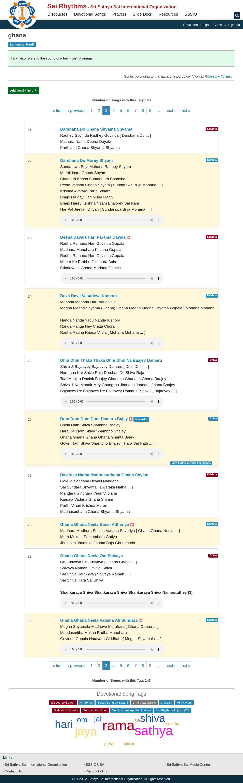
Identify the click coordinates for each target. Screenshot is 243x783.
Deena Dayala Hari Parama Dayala (95, 237)
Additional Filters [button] (21, 90)
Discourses (57, 14)
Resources (168, 14)
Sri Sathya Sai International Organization (36, 765)
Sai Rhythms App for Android (131, 710)
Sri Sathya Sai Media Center (188, 765)
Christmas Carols (144, 702)
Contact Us (13, 771)
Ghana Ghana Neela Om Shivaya (91, 555)
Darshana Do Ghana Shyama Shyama (96, 129)
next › (171, 110)
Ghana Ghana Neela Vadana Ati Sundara (101, 620)
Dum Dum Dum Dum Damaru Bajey (104, 419)
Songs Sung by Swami (112, 702)
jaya (86, 731)
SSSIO (191, 14)
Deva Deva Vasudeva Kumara (88, 295)
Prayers (119, 14)
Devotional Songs (90, 14)
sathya (154, 730)
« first (57, 110)
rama (118, 725)
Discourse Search (63, 702)
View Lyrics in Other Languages (191, 463)
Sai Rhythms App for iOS (172, 710)
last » (185, 110)
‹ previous (76, 110)
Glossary (219, 25)
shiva (152, 718)
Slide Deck (142, 14)
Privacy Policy (96, 771)
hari (64, 724)
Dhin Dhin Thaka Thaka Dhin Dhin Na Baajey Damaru (111, 360)
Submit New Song (95, 710)
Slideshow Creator (66, 710)
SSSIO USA (95, 765)
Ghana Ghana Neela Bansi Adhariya (97, 524)
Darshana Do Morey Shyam (86, 160)
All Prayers (184, 702)
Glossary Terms (218, 76)
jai (98, 719)
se (137, 720)
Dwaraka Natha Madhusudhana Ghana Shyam (104, 475)
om (82, 720)
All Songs (86, 702)
